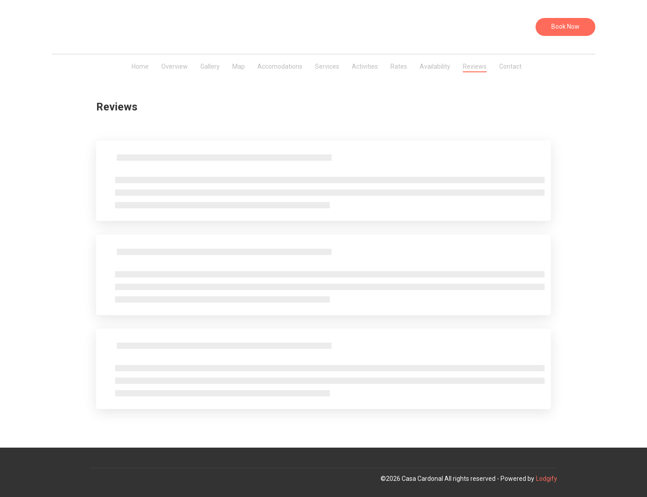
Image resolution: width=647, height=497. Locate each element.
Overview (174, 66)
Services (327, 66)
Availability (435, 66)
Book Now (565, 26)
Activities (365, 66)
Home (140, 66)
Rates (398, 66)
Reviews (475, 66)
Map (238, 66)
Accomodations (279, 66)
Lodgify (546, 478)
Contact (510, 66)
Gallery (210, 66)
